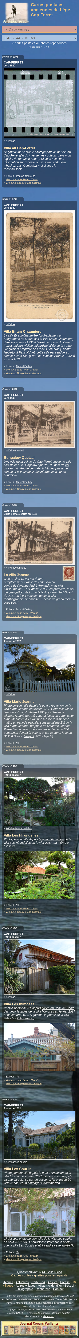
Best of (69, 1285)
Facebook (48, 1316)
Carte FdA (38, 1282)
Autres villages (25, 1285)
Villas (41, 1285)
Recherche (43, 1289)
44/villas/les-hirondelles (19, 828)
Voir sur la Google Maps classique (24, 183)
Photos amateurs (25, 176)
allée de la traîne (60, 345)
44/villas (10, 140)
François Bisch (22, 1302)
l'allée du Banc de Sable (58, 1008)
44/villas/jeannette (16, 567)
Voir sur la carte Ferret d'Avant (22, 179)
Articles (53, 1282)
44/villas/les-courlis (16, 1162)
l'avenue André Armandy (33, 585)
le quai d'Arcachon (51, 705)
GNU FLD (21, 1313)
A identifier (55, 1285)
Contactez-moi (33, 165)
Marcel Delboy (24, 366)
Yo (17, 743)
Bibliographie (24, 1289)
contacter (10, 471)
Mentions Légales (61, 1313)
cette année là (63, 1245)
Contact (58, 1289)
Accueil (8, 1282)
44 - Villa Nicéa (52, 1272)
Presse (65, 1282)
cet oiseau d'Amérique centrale (36, 466)
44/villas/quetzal (15, 450)
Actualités (22, 1282)
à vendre (47, 1245)
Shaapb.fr (29, 736)
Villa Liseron (25, 1018)
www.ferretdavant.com (60, 1309)
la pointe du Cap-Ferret (36, 461)
